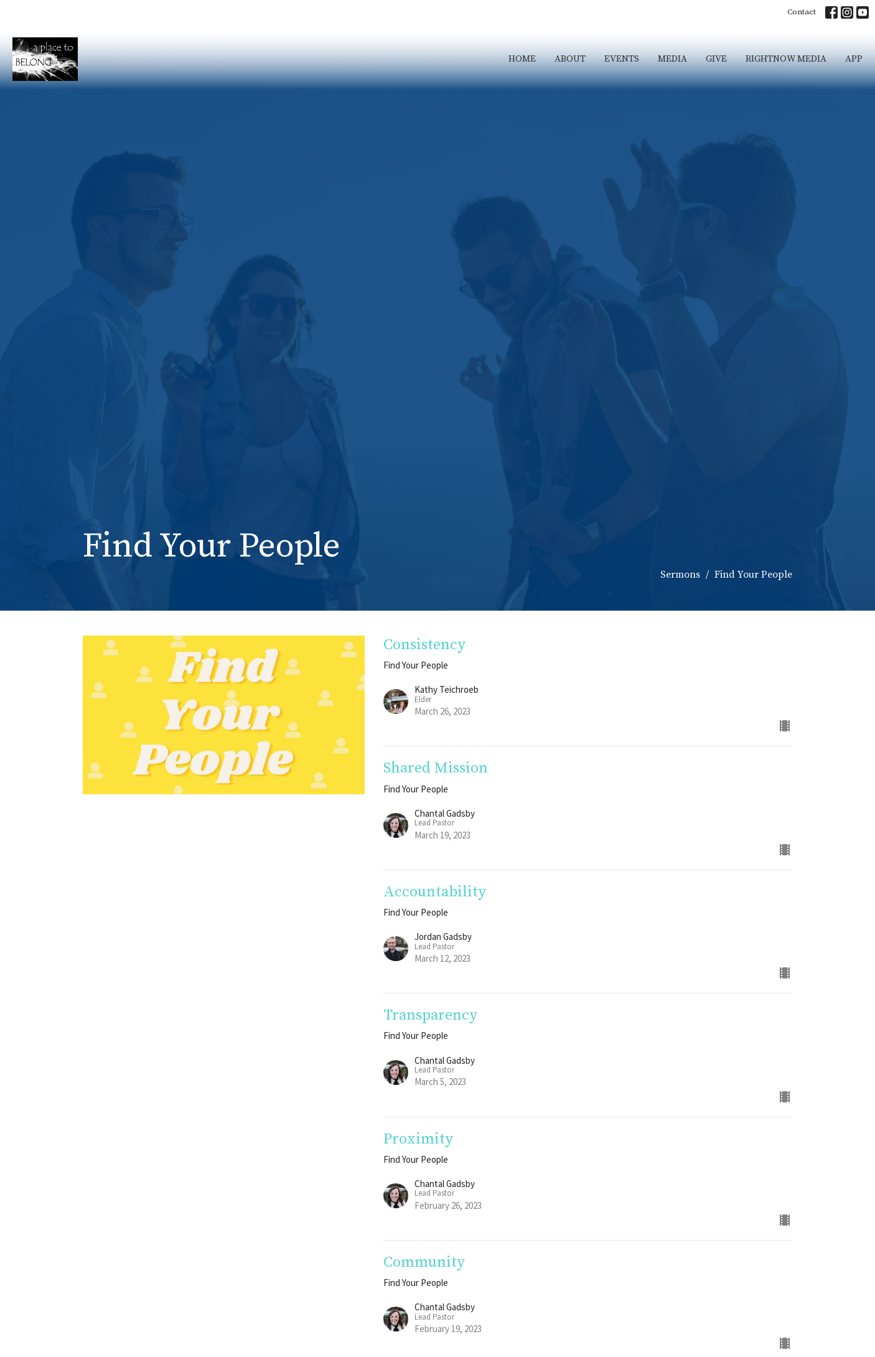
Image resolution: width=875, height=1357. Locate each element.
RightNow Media (786, 59)
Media (672, 59)
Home (522, 59)
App (854, 59)
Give (716, 59)
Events (621, 59)
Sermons (680, 574)
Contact (801, 12)
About (570, 59)
